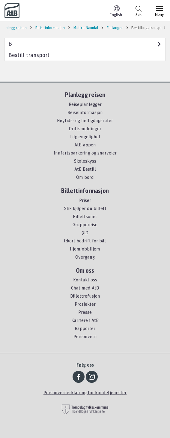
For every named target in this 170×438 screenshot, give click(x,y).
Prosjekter (85, 304)
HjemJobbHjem (85, 249)
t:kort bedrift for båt (85, 241)
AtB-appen (85, 145)
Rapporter (85, 328)
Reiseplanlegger (85, 104)
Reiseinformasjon (85, 112)
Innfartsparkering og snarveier (85, 153)
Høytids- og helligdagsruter (85, 120)
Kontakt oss (85, 280)
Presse (85, 312)
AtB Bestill (85, 169)
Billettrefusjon (85, 296)
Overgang (85, 257)
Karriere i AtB (85, 320)
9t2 (85, 233)
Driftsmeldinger (85, 128)
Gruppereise (85, 224)
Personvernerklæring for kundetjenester (85, 392)
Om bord (85, 177)
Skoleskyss (85, 161)
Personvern (85, 336)
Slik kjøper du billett (85, 208)
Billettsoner (85, 216)
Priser (85, 200)
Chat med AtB (85, 288)
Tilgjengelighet (85, 137)
